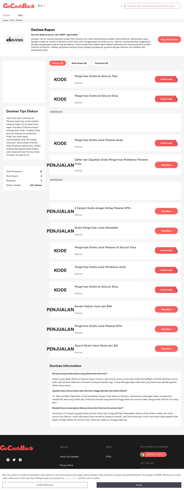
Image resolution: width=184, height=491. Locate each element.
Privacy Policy (66, 465)
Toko (12, 20)
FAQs (108, 456)
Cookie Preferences (45, 485)
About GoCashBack (69, 456)
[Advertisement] (24, 82)
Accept (139, 485)
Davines (19, 20)
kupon (5, 20)
